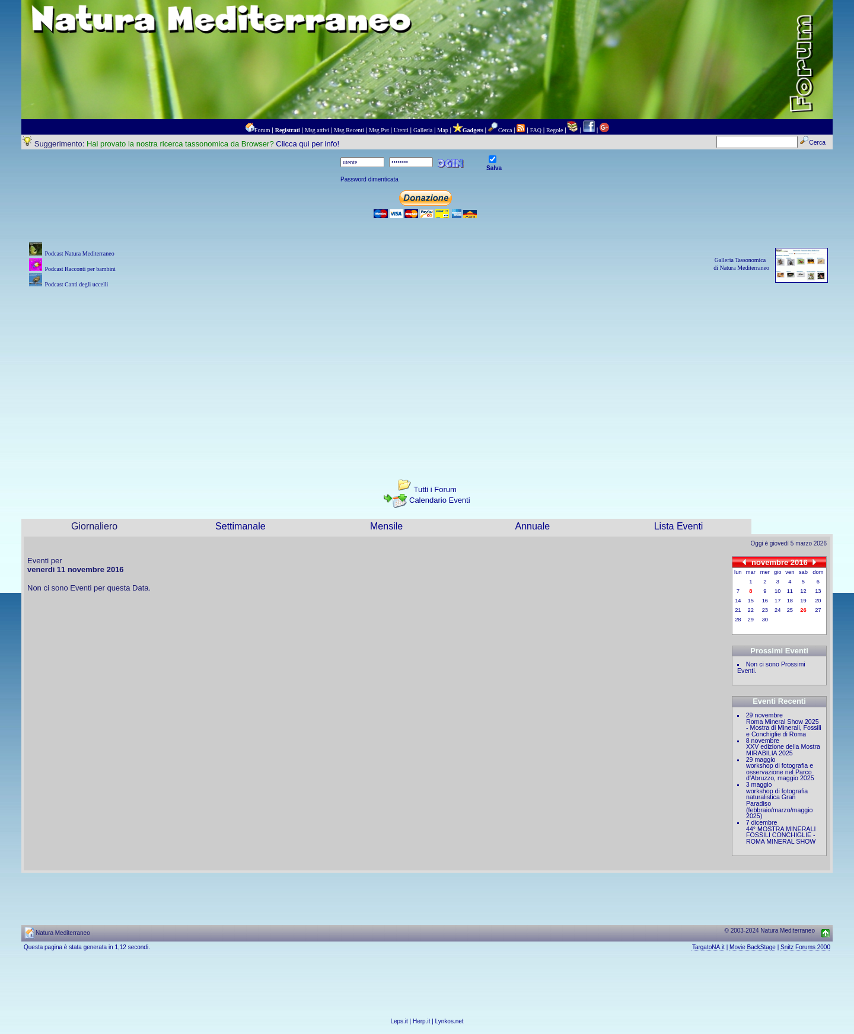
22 (751, 610)
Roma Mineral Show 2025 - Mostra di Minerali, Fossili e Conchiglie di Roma (783, 728)
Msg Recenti (349, 130)
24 (777, 610)
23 (765, 610)
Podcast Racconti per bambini (80, 269)
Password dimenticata (369, 179)
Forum (262, 130)
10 (777, 591)
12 (803, 591)
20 (818, 601)
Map (442, 130)
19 (803, 601)
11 (790, 591)
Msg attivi (317, 130)
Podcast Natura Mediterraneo (79, 253)
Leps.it (398, 1021)
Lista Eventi (678, 526)
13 (818, 591)
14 (738, 601)
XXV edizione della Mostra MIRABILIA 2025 (783, 750)
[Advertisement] (427, 374)
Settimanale (240, 526)
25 (790, 610)
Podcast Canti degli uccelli (76, 284)
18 (790, 601)
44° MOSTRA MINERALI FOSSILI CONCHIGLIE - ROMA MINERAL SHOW (780, 835)
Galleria (422, 130)
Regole (554, 130)
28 (738, 620)
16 (765, 601)
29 (751, 620)
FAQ (535, 130)
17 (777, 601)
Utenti (401, 130)
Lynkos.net (449, 1021)
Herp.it (421, 1021)
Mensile (386, 526)
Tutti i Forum (434, 489)
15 (751, 601)
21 (738, 610)
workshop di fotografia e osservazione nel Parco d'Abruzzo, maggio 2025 (780, 771)
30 (765, 620)
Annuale (532, 526)
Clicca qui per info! (307, 143)
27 (818, 610)
